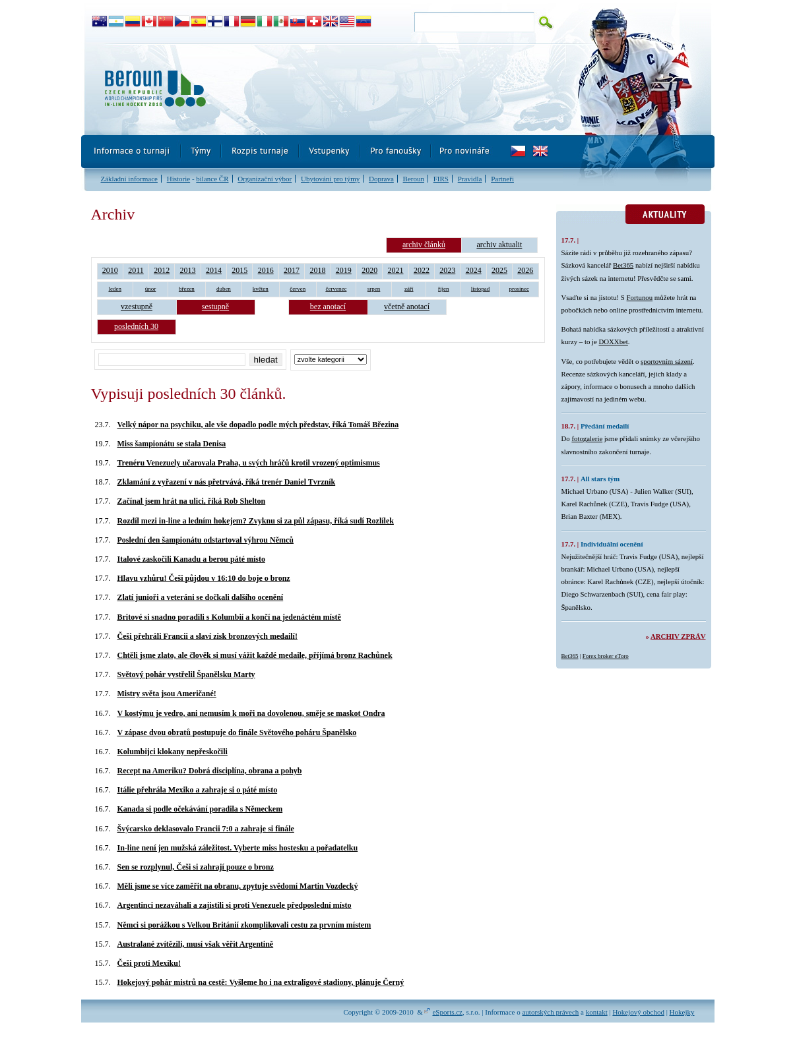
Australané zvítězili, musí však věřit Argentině (195, 944)
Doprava (381, 179)
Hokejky (682, 1012)
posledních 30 (136, 326)
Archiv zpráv (678, 636)
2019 (344, 270)
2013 (188, 270)
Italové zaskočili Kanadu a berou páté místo (191, 559)
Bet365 (623, 265)
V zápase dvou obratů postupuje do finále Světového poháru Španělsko (237, 732)
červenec (335, 288)
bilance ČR (212, 179)
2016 (266, 270)
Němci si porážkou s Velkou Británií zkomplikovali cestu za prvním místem (244, 925)
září (409, 288)
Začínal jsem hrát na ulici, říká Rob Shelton (191, 501)
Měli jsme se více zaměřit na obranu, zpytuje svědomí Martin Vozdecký (237, 886)
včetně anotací (406, 306)
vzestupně (136, 306)
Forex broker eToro (606, 656)
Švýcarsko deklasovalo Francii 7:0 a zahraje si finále (205, 828)
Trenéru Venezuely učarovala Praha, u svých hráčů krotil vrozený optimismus (248, 462)
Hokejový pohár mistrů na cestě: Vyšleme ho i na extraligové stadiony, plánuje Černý (260, 982)
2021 (396, 270)
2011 (136, 270)
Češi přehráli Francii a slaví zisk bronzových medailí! (207, 636)
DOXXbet (612, 341)
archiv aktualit (499, 244)
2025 (499, 270)
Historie (178, 179)
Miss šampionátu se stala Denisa (171, 443)
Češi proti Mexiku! (149, 963)
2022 (421, 270)
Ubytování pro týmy (330, 179)
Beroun (413, 179)
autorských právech (550, 1012)
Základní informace (129, 179)
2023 (447, 270)
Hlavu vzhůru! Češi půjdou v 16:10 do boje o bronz (203, 578)
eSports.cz (447, 1012)
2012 (162, 270)
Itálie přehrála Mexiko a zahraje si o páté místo (197, 789)
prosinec (519, 288)
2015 (239, 270)
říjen (443, 288)
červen (297, 288)
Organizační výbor (265, 179)
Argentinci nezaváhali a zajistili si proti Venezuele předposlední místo (234, 905)
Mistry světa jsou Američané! (166, 693)
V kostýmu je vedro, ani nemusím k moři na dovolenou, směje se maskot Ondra (251, 713)
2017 (292, 270)
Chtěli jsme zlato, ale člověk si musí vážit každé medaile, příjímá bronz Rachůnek (255, 655)
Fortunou (640, 297)
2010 (110, 270)
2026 (525, 270)
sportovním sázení (667, 361)
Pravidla (470, 179)
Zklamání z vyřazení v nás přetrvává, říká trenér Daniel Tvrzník (226, 482)
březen (187, 288)
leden (114, 288)
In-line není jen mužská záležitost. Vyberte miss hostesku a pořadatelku (237, 847)
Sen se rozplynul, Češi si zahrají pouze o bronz (195, 867)
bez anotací (328, 306)
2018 (317, 270)
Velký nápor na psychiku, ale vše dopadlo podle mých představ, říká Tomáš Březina (258, 424)
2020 (369, 270)
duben (223, 288)
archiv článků (423, 244)
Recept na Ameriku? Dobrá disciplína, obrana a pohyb (209, 770)
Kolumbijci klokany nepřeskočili (172, 751)
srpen (374, 288)
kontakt (597, 1012)
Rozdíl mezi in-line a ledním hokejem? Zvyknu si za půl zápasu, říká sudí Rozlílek (255, 520)
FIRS (441, 179)
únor (150, 288)
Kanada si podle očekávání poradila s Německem (200, 809)
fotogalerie (586, 438)
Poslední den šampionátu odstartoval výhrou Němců (205, 540)
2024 (474, 270)
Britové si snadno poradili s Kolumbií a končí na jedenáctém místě (229, 617)
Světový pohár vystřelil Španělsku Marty (186, 674)
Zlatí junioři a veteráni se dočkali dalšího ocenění (200, 597)
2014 (214, 270)
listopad (480, 288)
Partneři (502, 179)
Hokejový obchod (638, 1012)
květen (261, 288)
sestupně (215, 306)
